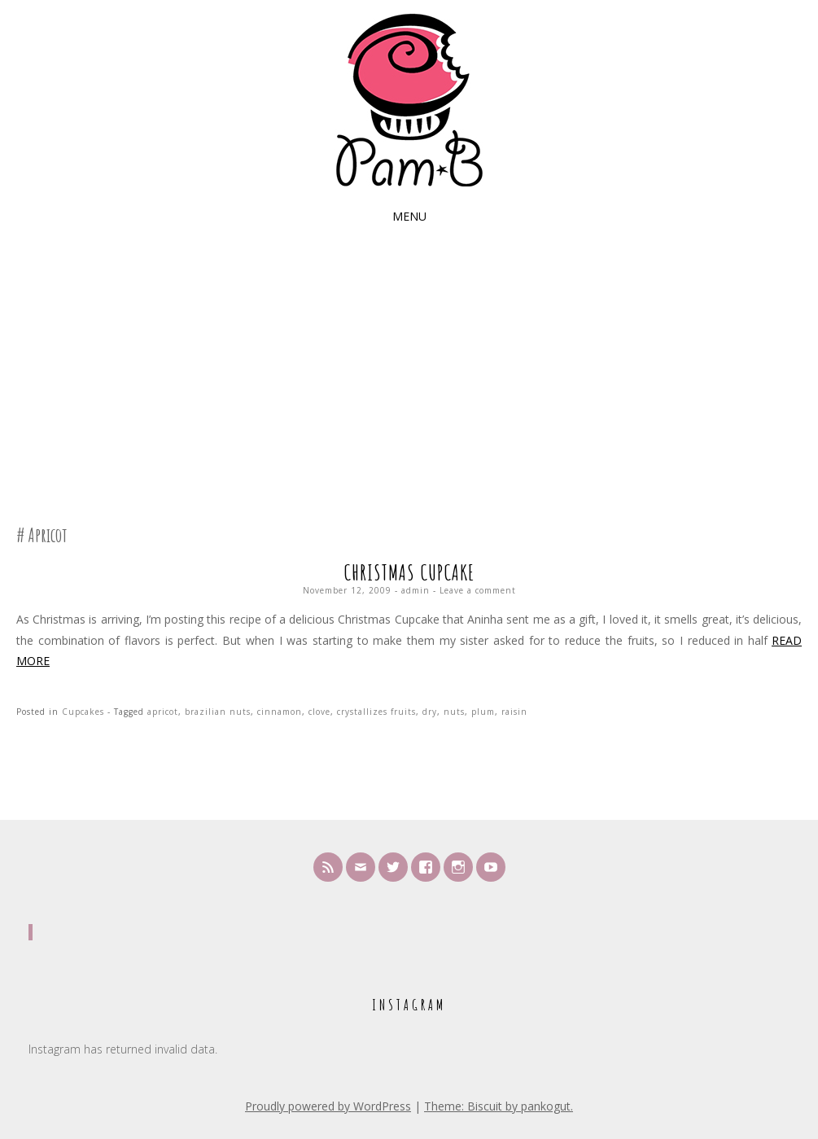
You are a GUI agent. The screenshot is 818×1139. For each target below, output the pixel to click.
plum (483, 711)
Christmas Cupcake (409, 572)
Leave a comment (478, 590)
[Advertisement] (409, 366)
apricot (162, 711)
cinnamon (279, 711)
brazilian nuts (218, 711)
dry (429, 711)
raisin (514, 711)
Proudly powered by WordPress (328, 1106)
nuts (454, 711)
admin (415, 590)
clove (319, 711)
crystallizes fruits (376, 711)
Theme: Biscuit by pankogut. (498, 1106)
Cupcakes (83, 711)
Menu (409, 216)
